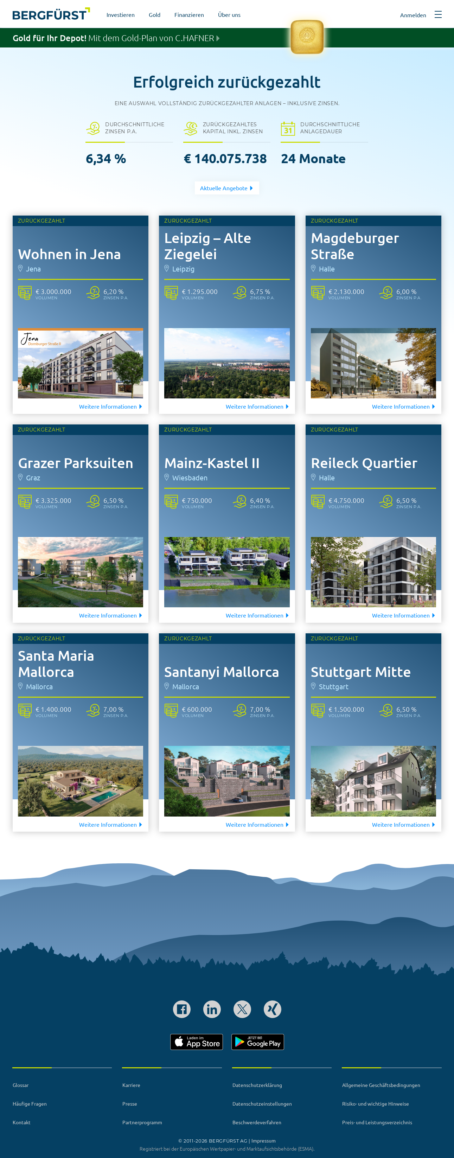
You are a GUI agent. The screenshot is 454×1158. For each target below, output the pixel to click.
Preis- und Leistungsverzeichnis (377, 1122)
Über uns (229, 14)
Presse (129, 1103)
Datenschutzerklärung (257, 1085)
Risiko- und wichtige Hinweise (375, 1103)
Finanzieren (189, 14)
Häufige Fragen (30, 1103)
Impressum (263, 1140)
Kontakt (22, 1122)
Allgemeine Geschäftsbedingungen (381, 1085)
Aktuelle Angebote (227, 187)
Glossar (20, 1085)
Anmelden (413, 14)
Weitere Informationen (111, 406)
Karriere (131, 1085)
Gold (154, 14)
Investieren (121, 14)
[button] (438, 17)
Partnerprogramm (142, 1122)
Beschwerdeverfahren (256, 1122)
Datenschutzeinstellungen (262, 1103)
